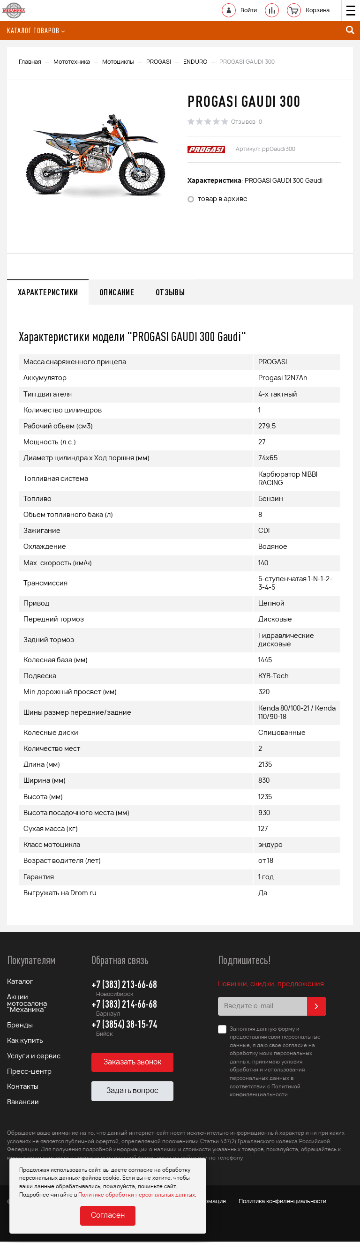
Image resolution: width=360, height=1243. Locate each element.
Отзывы (176, 291)
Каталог (20, 983)
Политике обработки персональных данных (136, 1194)
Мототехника (71, 62)
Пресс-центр (29, 1074)
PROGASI (158, 62)
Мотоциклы (118, 62)
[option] (96, 156)
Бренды (20, 1027)
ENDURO (195, 62)
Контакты (22, 1089)
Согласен (108, 1216)
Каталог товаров (36, 30)
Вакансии (23, 1104)
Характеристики (49, 291)
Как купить (25, 1043)
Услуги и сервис (33, 1058)
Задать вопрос (132, 1092)
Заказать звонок (132, 1063)
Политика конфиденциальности (288, 1203)
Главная (30, 62)
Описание (120, 291)
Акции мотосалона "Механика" (27, 1005)
